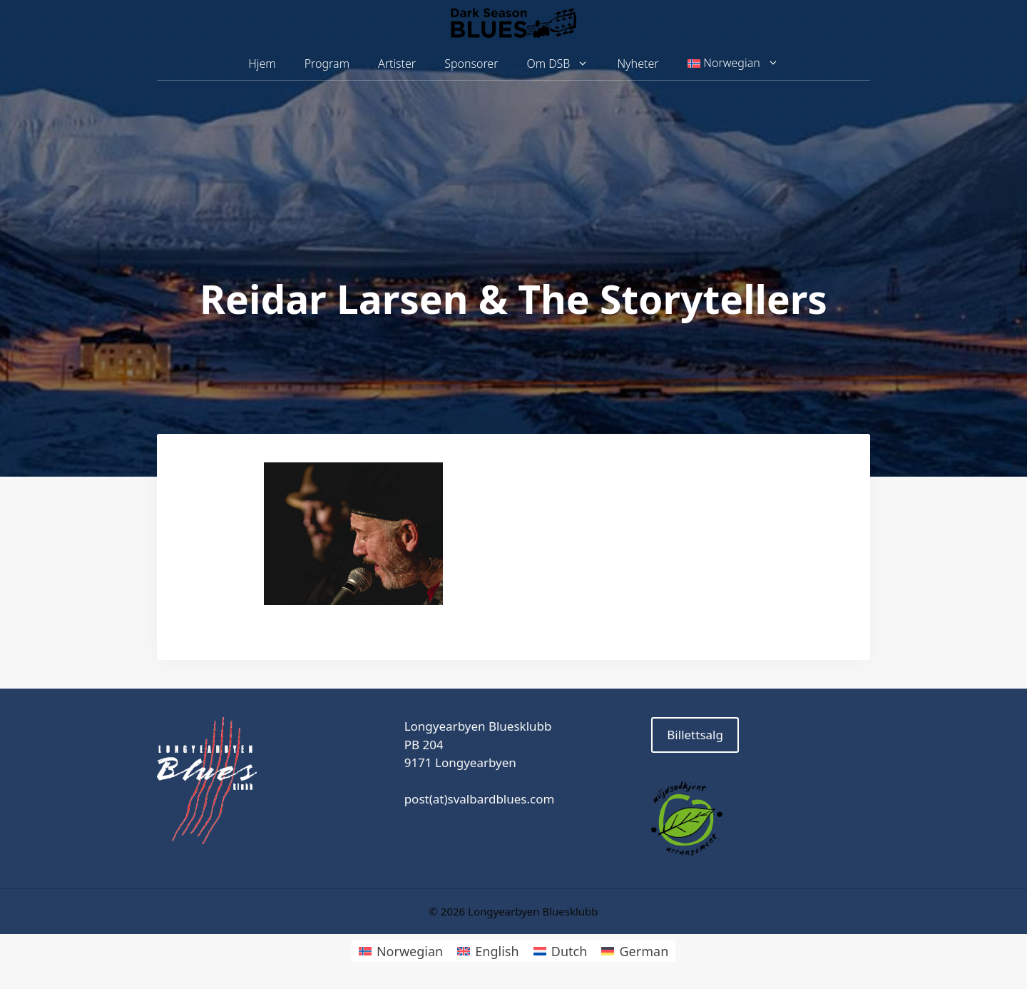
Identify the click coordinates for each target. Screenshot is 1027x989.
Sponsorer (471, 63)
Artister (397, 63)
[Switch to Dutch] (560, 951)
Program (327, 63)
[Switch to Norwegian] (401, 951)
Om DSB (565, 64)
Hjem (261, 63)
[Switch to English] (488, 951)
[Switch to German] (634, 951)
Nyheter (637, 63)
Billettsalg (695, 734)
